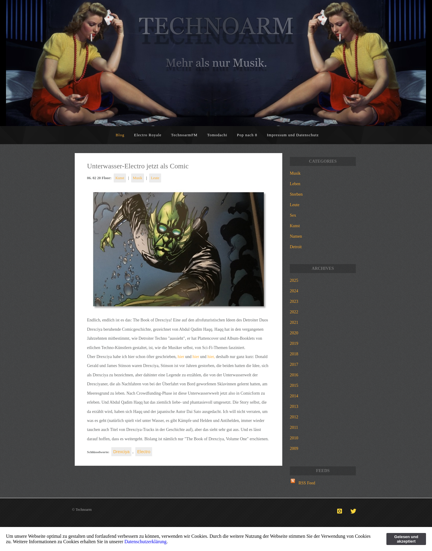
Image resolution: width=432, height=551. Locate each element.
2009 (294, 448)
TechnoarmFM (184, 135)
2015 (294, 385)
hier (181, 356)
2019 (294, 343)
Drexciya (121, 451)
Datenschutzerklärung (145, 541)
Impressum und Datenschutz (293, 135)
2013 (294, 406)
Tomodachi (217, 135)
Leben (295, 184)
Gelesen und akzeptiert (406, 538)
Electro (143, 451)
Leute (155, 178)
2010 (294, 438)
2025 (294, 280)
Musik (137, 178)
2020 (294, 333)
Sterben (296, 194)
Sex (293, 215)
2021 (294, 322)
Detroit (296, 247)
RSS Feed (306, 483)
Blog (120, 135)
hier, (211, 356)
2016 (294, 375)
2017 (294, 364)
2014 (294, 396)
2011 (294, 427)
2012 (294, 417)
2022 (294, 312)
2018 (294, 354)
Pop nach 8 (247, 135)
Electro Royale (148, 135)
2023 (294, 301)
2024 (294, 291)
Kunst (120, 178)
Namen (296, 236)
